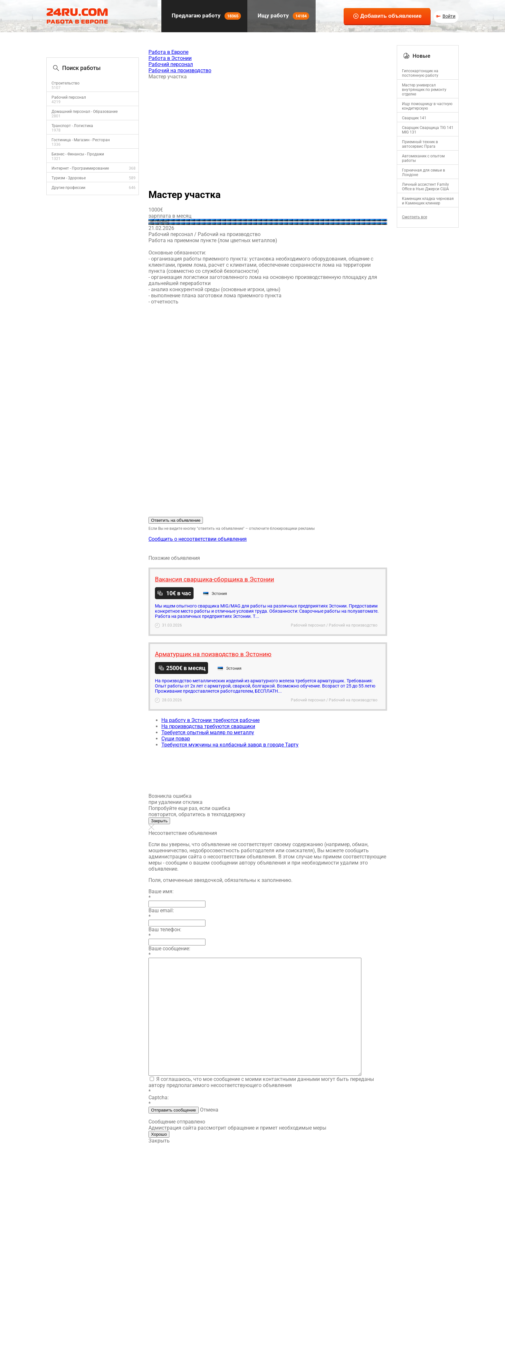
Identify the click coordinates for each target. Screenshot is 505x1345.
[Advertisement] (267, 131)
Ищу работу (282, 16)
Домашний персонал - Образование (85, 111)
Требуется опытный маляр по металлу (207, 732)
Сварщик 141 (414, 118)
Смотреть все (414, 217)
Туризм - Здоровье (69, 178)
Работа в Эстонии (170, 58)
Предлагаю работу (205, 16)
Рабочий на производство (179, 70)
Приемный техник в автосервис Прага (420, 144)
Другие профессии (68, 187)
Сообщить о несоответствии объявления (197, 539)
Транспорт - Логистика (72, 126)
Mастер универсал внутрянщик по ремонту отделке (424, 89)
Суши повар (175, 739)
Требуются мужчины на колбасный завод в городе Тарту (230, 745)
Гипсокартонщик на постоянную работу (420, 73)
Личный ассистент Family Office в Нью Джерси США (425, 186)
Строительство (66, 83)
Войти (449, 16)
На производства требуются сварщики (208, 726)
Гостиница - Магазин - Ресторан (81, 140)
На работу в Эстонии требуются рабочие (210, 720)
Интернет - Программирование (80, 168)
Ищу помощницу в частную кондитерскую (427, 106)
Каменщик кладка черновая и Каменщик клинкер (428, 200)
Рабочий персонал (69, 97)
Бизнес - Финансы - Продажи (78, 154)
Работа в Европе (168, 52)
